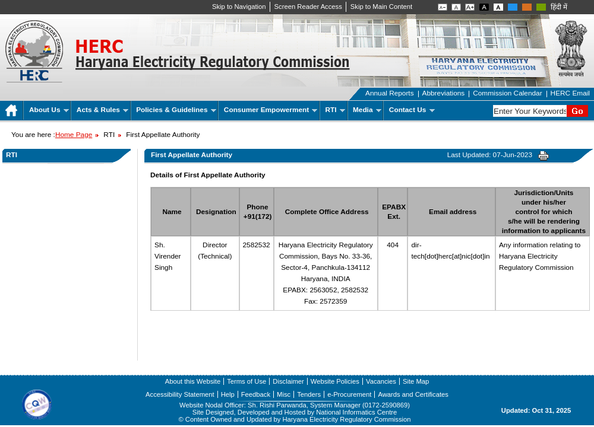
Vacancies (381, 381)
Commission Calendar (507, 93)
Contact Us (412, 110)
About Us (49, 110)
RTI (335, 110)
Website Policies (335, 381)
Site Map (416, 381)
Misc (283, 394)
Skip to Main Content (381, 6)
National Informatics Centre (356, 412)
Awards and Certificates (413, 394)
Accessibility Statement (180, 394)
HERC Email (570, 93)
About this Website (192, 381)
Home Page (73, 134)
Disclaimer (288, 381)
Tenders (309, 394)
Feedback (255, 394)
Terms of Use (246, 381)
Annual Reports (389, 93)
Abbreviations (443, 93)
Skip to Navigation (239, 6)
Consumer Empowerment (270, 110)
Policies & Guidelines (176, 110)
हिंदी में (559, 7)
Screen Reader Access (308, 6)
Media (367, 110)
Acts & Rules (102, 110)
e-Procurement (349, 394)
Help (228, 394)
